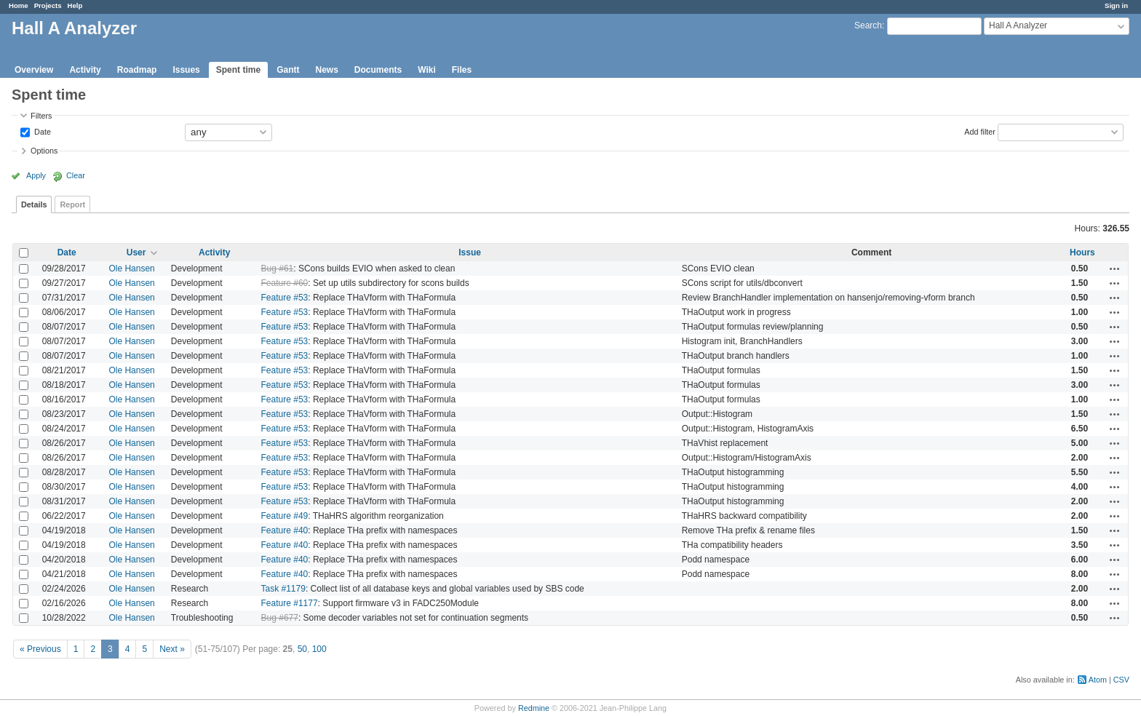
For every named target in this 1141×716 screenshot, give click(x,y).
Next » (172, 649)
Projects (48, 5)
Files (462, 70)
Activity (84, 70)
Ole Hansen (131, 268)
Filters (41, 115)
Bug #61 (277, 268)
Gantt (288, 70)
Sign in (1116, 5)
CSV (1121, 679)
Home (18, 5)
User (136, 252)
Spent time (238, 70)
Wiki (427, 70)
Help (75, 5)
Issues (185, 70)
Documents (378, 70)
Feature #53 (285, 298)
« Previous (40, 649)
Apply (36, 175)
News (326, 70)
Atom (1098, 679)
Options (44, 150)
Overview (34, 70)
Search (868, 25)
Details (34, 204)
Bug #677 (279, 618)
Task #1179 (283, 589)
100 (319, 649)
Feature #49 (285, 516)
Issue (469, 252)
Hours (1082, 252)
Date (41, 131)
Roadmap (137, 70)
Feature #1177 (289, 603)
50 (302, 649)
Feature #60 (285, 283)
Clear (75, 175)
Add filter (979, 131)
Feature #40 (285, 530)
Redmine (533, 708)
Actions (1115, 268)
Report (72, 204)
